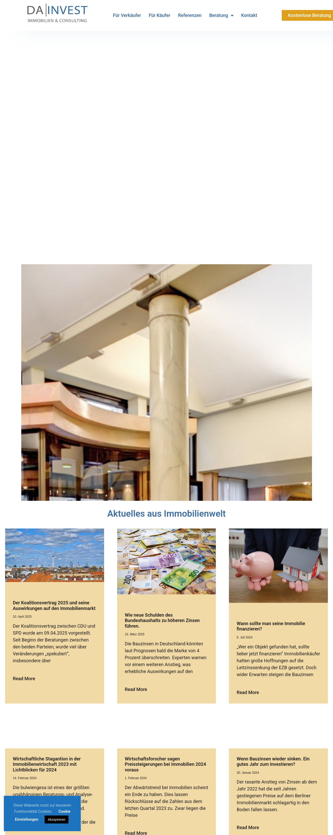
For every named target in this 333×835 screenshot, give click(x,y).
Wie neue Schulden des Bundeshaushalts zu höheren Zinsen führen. (162, 620)
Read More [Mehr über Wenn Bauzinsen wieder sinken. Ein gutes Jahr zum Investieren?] (248, 827)
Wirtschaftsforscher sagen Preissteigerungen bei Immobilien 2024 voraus (165, 764)
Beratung (221, 15)
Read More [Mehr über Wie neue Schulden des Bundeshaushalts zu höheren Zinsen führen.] (136, 689)
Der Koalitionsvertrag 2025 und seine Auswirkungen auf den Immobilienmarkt (54, 605)
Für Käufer (159, 15)
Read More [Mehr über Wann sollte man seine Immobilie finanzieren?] (248, 692)
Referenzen (189, 15)
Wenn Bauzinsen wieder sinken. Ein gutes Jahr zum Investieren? (273, 761)
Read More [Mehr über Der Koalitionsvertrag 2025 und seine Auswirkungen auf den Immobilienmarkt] (24, 678)
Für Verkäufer (127, 15)
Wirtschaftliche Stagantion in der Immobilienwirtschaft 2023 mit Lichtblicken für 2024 (47, 764)
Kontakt (249, 15)
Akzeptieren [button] (56, 819)
